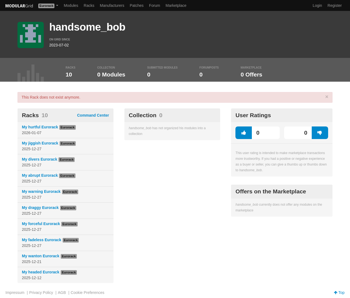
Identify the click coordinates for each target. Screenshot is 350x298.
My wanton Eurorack (40, 256)
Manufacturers (112, 5)
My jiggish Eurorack (40, 143)
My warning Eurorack (41, 191)
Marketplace (176, 5)
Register (335, 5)
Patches (137, 5)
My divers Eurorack (39, 159)
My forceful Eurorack (41, 224)
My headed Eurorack (40, 272)
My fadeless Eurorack (41, 240)
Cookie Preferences (87, 292)
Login (317, 5)
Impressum (14, 292)
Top (339, 292)
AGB (62, 292)
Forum (154, 5)
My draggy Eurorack (40, 207)
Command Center (93, 115)
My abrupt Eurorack (40, 175)
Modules (71, 5)
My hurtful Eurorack (40, 127)
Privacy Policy (41, 292)
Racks (89, 5)
